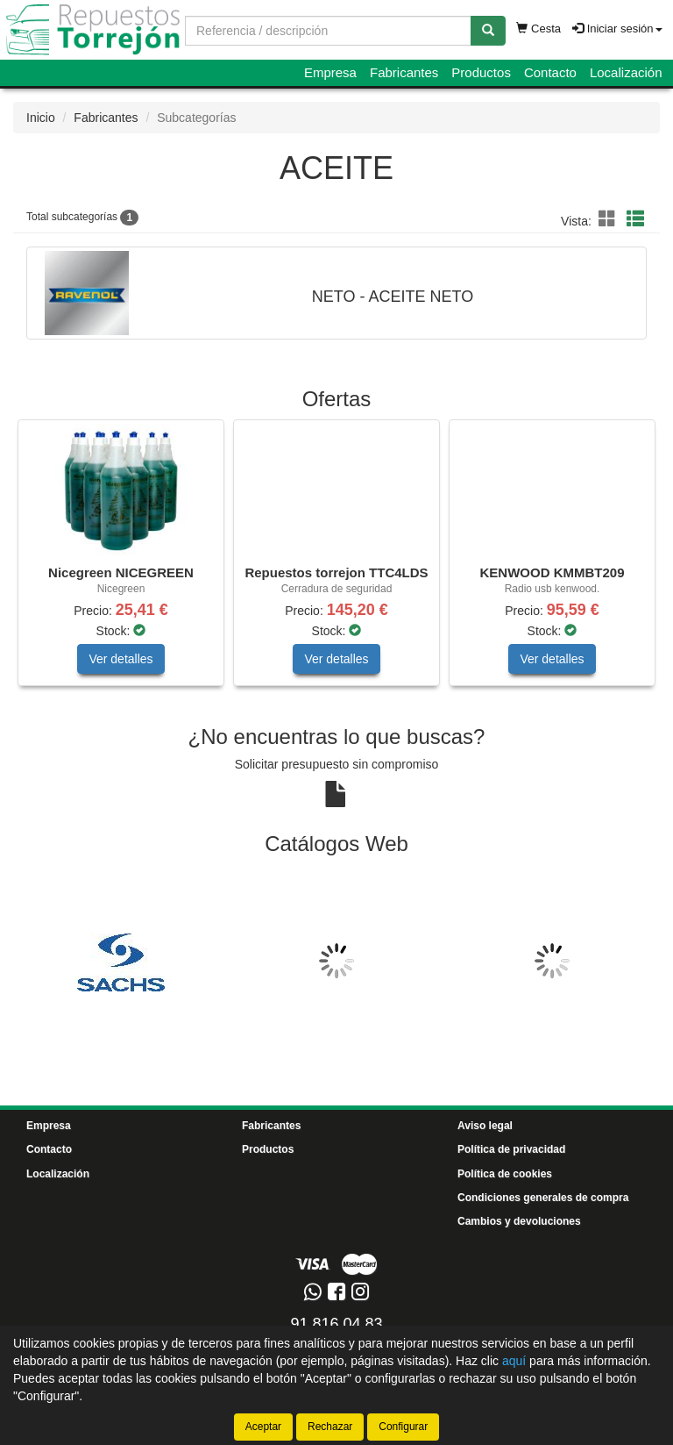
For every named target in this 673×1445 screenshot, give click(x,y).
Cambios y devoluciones (519, 1221)
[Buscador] (328, 31)
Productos (481, 72)
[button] (610, 219)
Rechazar (330, 1426)
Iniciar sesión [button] (617, 28)
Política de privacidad (511, 1149)
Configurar (403, 1426)
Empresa (330, 72)
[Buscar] (488, 31)
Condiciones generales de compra (542, 1197)
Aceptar (263, 1426)
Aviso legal (485, 1126)
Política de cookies (504, 1174)
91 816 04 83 (336, 1324)
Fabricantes (404, 72)
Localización (626, 72)
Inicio (40, 118)
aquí (514, 1361)
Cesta (538, 28)
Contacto (550, 72)
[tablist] (336, 561)
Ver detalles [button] (120, 659)
